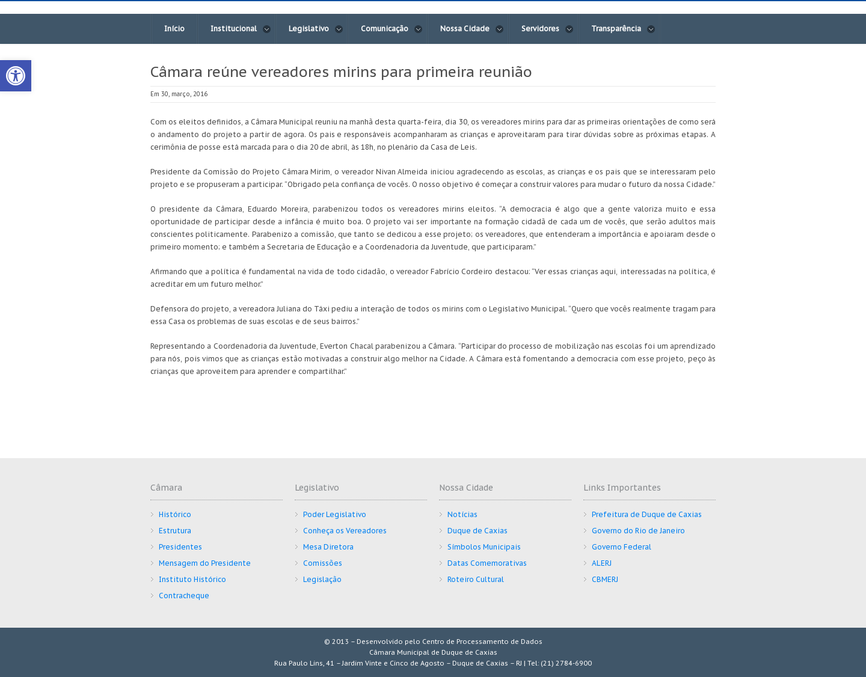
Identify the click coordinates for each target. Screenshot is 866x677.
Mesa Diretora (328, 546)
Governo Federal (621, 546)
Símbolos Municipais (484, 546)
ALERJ (602, 563)
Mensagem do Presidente (205, 563)
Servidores (547, 29)
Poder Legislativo (334, 514)
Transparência (623, 29)
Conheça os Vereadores (345, 530)
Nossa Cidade (472, 29)
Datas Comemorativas (487, 563)
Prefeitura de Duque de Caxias (647, 514)
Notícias (462, 514)
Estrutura (175, 530)
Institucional (240, 29)
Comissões (322, 563)
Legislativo (316, 29)
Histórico (175, 514)
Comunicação (392, 29)
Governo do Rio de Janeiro (638, 530)
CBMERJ (605, 579)
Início (174, 28)
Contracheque (184, 595)
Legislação (322, 579)
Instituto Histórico (192, 579)
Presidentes (180, 546)
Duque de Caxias (477, 530)
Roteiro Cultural (475, 579)
